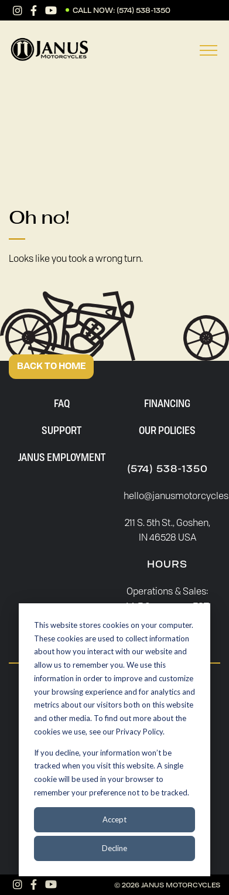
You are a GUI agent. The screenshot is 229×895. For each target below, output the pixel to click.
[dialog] (114, 739)
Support (61, 430)
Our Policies (167, 430)
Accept (114, 819)
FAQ (62, 403)
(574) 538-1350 (143, 10)
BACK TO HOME (51, 367)
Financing (167, 403)
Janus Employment (61, 457)
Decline (114, 848)
